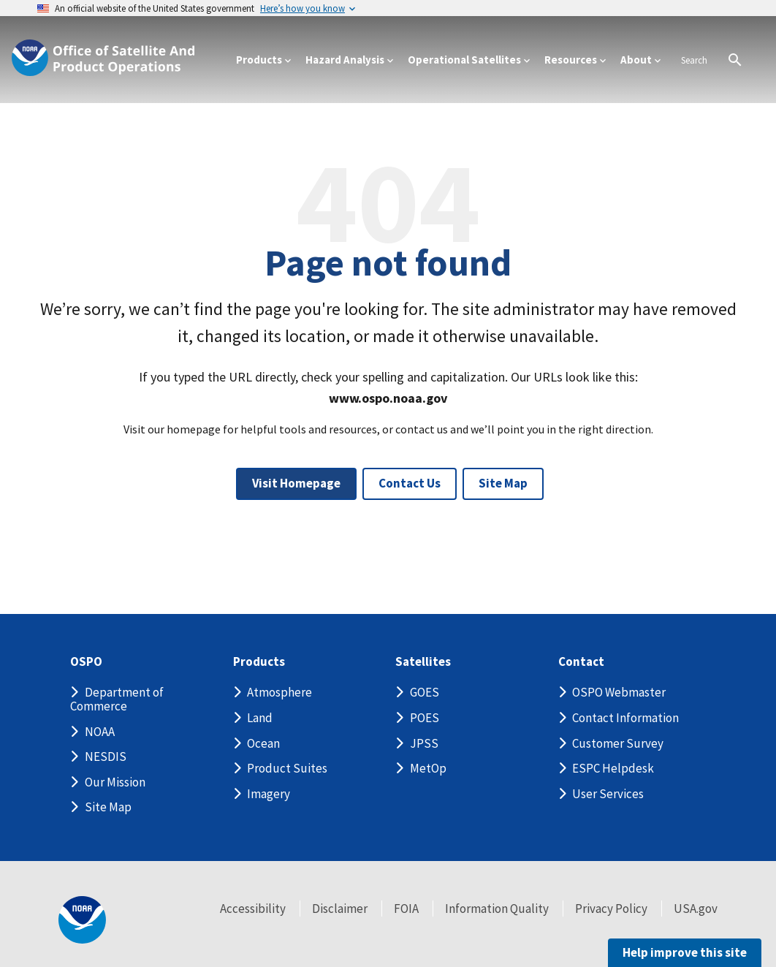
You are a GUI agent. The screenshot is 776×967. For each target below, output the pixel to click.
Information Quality (497, 908)
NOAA (100, 732)
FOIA (406, 908)
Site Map (503, 483)
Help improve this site (685, 952)
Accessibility (253, 908)
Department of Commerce (117, 699)
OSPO (86, 662)
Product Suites (287, 768)
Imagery (268, 794)
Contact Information (625, 718)
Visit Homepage (296, 483)
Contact (581, 662)
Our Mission (115, 782)
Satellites (423, 662)
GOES (424, 692)
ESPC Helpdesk (613, 768)
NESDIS (105, 756)
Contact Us (410, 483)
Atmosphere (279, 692)
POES (424, 718)
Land (260, 718)
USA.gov (696, 908)
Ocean (263, 743)
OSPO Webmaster (619, 692)
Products (259, 662)
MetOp (428, 768)
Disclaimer (340, 908)
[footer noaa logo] (82, 920)
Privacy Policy (611, 908)
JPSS (424, 743)
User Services (608, 794)
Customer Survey (617, 743)
